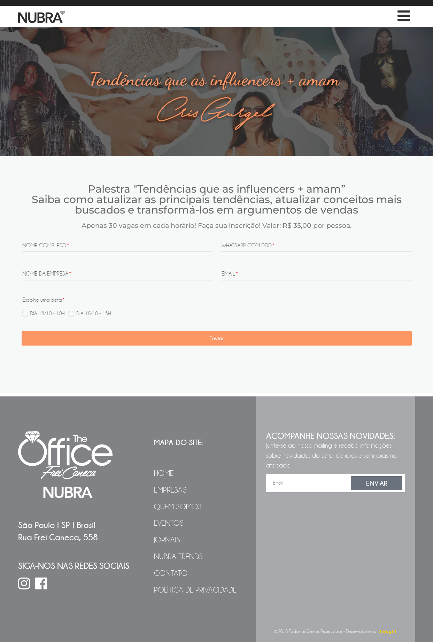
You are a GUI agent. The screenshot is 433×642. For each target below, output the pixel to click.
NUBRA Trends (178, 556)
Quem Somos (178, 507)
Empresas (170, 490)
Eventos (169, 523)
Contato (170, 573)
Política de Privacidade (195, 590)
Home (163, 473)
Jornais (167, 540)
